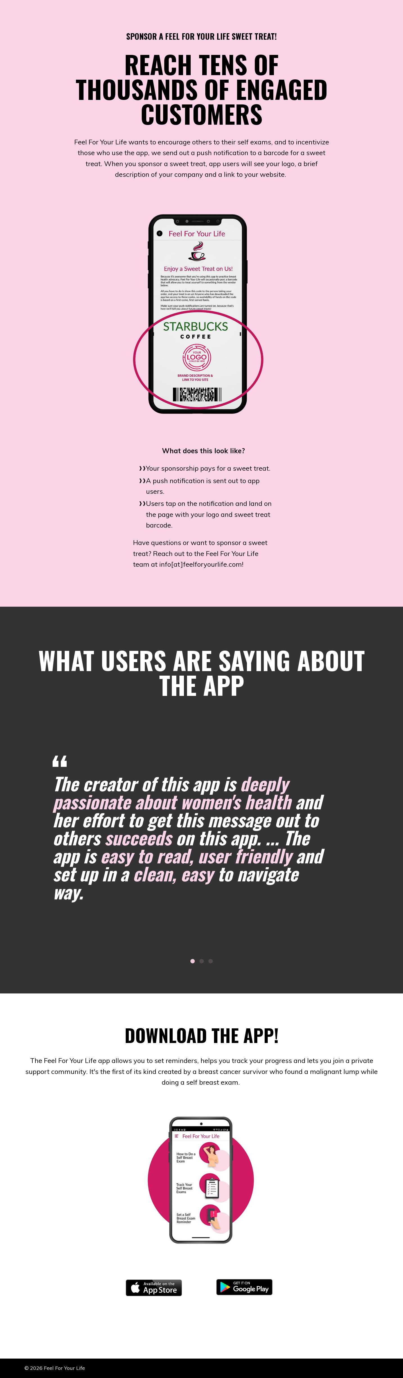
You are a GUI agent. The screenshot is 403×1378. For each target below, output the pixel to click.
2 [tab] (201, 961)
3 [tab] (210, 961)
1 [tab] (192, 961)
